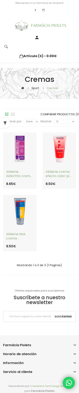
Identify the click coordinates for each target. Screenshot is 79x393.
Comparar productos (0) (58, 114)
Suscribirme (63, 316)
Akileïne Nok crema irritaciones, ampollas (15, 236)
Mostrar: (46, 121)
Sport (35, 88)
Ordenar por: (13, 121)
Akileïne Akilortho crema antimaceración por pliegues (19, 174)
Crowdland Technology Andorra (50, 386)
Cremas (52, 88)
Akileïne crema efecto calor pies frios (59, 174)
